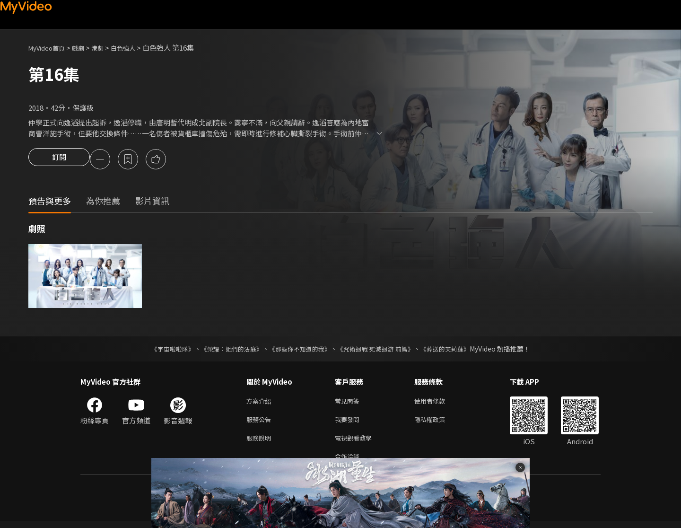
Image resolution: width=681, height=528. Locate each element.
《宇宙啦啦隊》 (163, 350)
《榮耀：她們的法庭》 (226, 350)
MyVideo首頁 (49, 48)
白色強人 (135, 48)
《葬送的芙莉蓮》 (454, 350)
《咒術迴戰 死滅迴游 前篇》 (380, 350)
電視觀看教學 (356, 443)
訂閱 (59, 160)
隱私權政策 (437, 423)
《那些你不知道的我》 (299, 350)
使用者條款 (437, 403)
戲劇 (86, 48)
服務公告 (260, 423)
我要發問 (349, 423)
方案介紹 (260, 403)
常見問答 (349, 403)
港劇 (107, 48)
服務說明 (260, 443)
